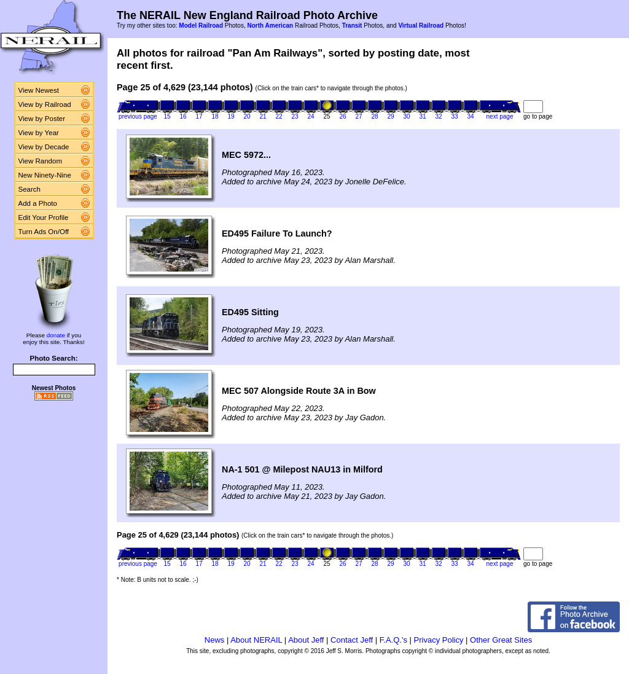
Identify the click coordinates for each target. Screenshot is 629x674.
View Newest (38, 90)
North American (270, 25)
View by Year (38, 132)
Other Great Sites (501, 640)
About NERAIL (256, 640)
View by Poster (42, 118)
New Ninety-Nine (44, 175)
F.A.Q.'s (393, 640)
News (215, 640)
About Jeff (306, 640)
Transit (352, 25)
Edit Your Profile (43, 217)
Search (29, 189)
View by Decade (43, 147)
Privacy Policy (439, 640)
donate (56, 335)
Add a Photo (37, 203)
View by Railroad (44, 104)
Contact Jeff (351, 640)
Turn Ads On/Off (43, 231)
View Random (40, 161)
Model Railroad (201, 25)
